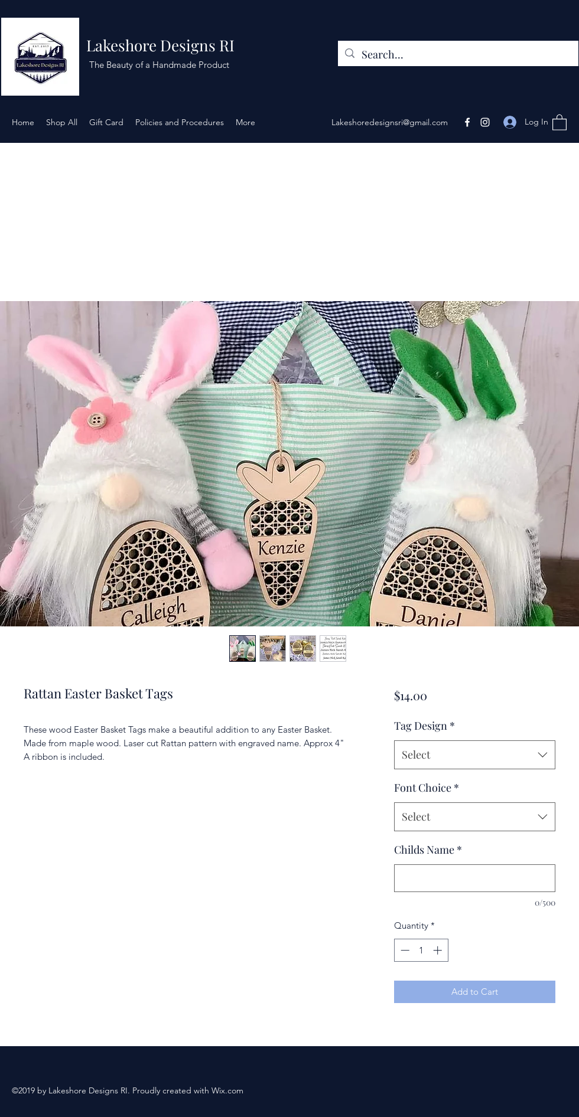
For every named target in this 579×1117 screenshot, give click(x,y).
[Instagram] (485, 122)
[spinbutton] (421, 950)
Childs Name (428, 849)
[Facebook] (467, 122)
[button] (559, 121)
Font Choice (426, 787)
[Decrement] (404, 950)
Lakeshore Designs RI (160, 45)
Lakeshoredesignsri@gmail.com (389, 122)
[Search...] (458, 55)
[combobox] (474, 755)
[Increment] (439, 950)
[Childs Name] (475, 878)
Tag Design (424, 725)
